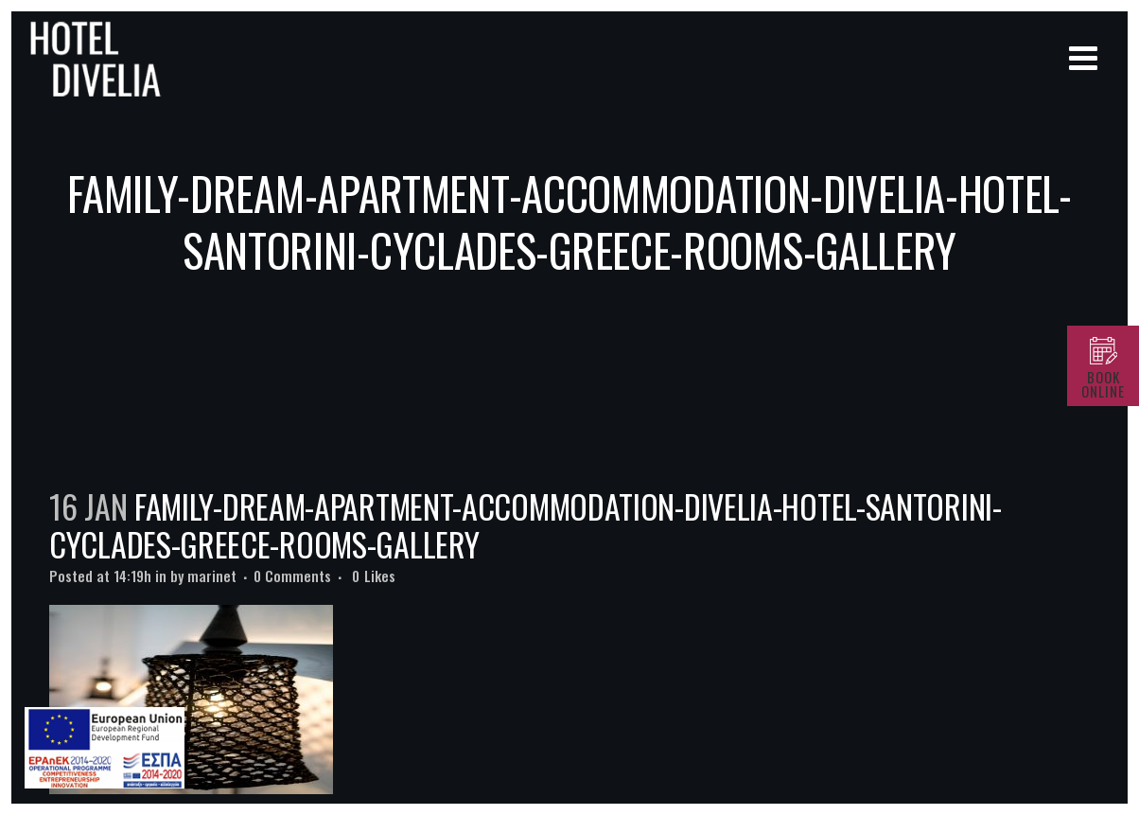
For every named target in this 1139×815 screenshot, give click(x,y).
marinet (212, 575)
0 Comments (292, 575)
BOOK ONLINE (1103, 383)
